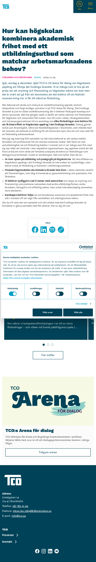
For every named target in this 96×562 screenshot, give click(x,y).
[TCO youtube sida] (56, 551)
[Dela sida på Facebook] (35, 229)
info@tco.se (19, 516)
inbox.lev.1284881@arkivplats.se (32, 511)
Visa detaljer (82, 304)
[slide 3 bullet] (52, 345)
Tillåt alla (78, 312)
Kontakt (9, 541)
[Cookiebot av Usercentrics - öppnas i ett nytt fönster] (81, 248)
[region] (48, 323)
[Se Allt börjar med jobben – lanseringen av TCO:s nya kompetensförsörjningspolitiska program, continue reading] (46, 319)
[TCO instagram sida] (44, 551)
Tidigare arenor (48, 452)
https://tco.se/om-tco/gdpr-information (22, 278)
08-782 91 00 (20, 506)
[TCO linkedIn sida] (50, 551)
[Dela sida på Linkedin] (43, 229)
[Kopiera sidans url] (61, 229)
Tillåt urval (47, 312)
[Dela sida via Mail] (52, 229)
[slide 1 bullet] (44, 345)
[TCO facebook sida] (37, 551)
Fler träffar (48, 355)
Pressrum (10, 535)
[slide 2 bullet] (48, 345)
